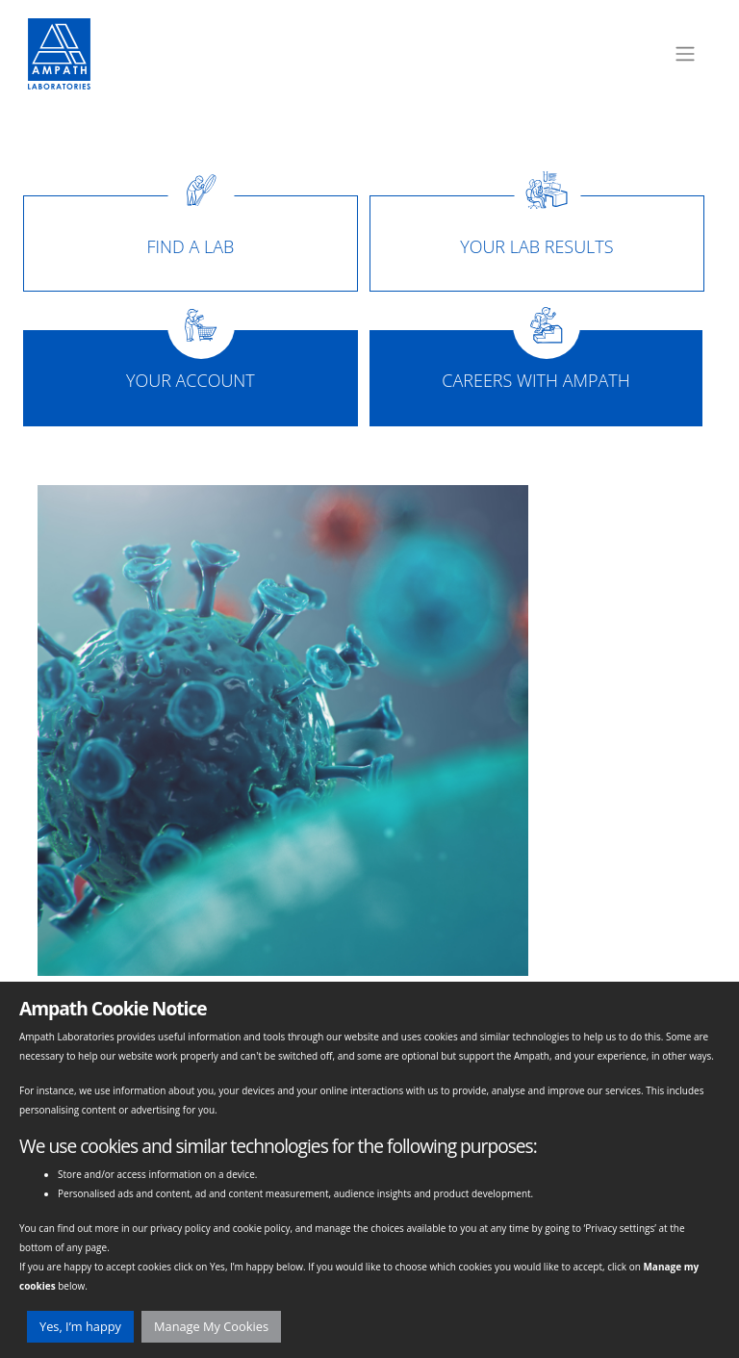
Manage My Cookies (211, 1326)
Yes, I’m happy (80, 1326)
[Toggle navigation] (685, 54)
